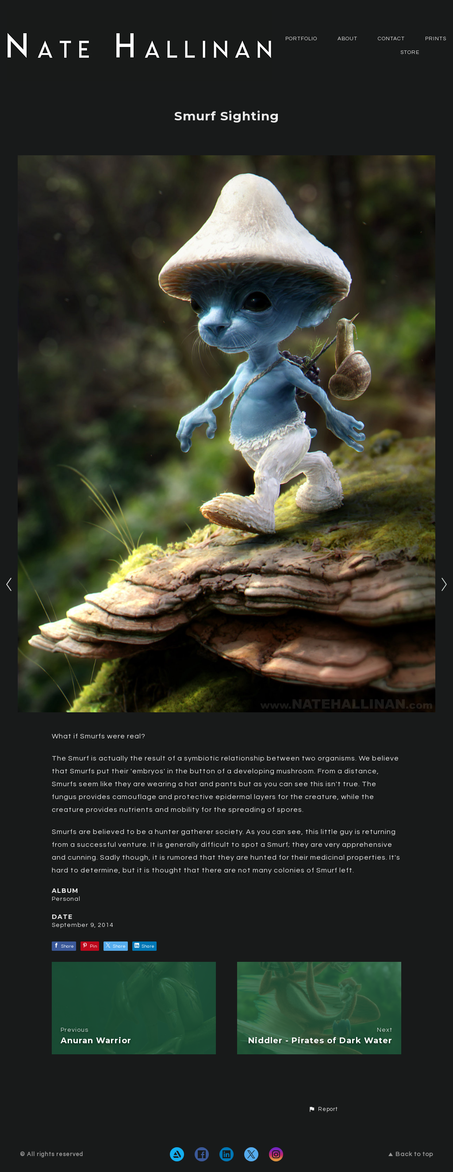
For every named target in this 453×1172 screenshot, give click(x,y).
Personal (66, 899)
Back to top (410, 1154)
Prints (435, 39)
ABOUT (347, 39)
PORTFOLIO (301, 39)
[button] (323, 1109)
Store (409, 52)
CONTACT (391, 39)
